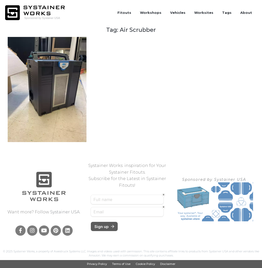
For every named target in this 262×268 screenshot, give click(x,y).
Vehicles (177, 13)
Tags (227, 13)
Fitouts (124, 13)
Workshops (150, 13)
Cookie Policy (145, 264)
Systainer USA (65, 212)
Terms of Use (121, 264)
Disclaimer (167, 264)
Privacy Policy (97, 264)
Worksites (203, 13)
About (246, 13)
